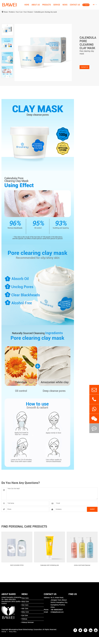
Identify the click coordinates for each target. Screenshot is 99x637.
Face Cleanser (28, 12)
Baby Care (25, 612)
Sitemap (3, 632)
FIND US (73, 594)
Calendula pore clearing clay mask (45, 12)
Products (46, 4)
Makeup (24, 619)
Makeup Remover (28, 622)
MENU (25, 594)
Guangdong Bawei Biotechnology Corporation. (26, 629)
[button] (7, 25)
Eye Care (25, 615)
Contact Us (75, 4)
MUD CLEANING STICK (16, 565)
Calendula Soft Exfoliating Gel (49, 565)
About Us (36, 4)
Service (56, 4)
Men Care (25, 605)
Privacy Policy (12, 632)
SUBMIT (92, 509)
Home (26, 4)
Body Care (25, 601)
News (64, 4)
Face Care (19, 12)
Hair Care (25, 608)
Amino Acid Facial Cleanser (82, 565)
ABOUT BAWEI (8, 594)
